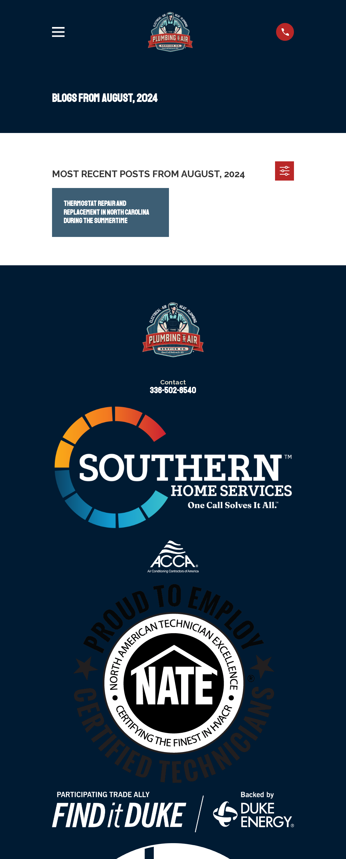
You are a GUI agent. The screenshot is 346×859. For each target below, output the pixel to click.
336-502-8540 (173, 390)
